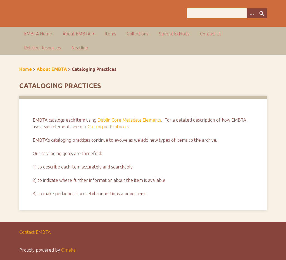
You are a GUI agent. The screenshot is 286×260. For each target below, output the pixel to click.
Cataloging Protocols (108, 126)
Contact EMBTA (35, 232)
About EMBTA (76, 33)
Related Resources (42, 47)
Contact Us (210, 33)
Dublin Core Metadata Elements (129, 119)
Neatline (80, 47)
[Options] (252, 13)
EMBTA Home (38, 33)
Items (110, 33)
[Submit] (262, 13)
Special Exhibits (174, 33)
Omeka (68, 249)
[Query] (227, 13)
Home (25, 69)
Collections (137, 33)
